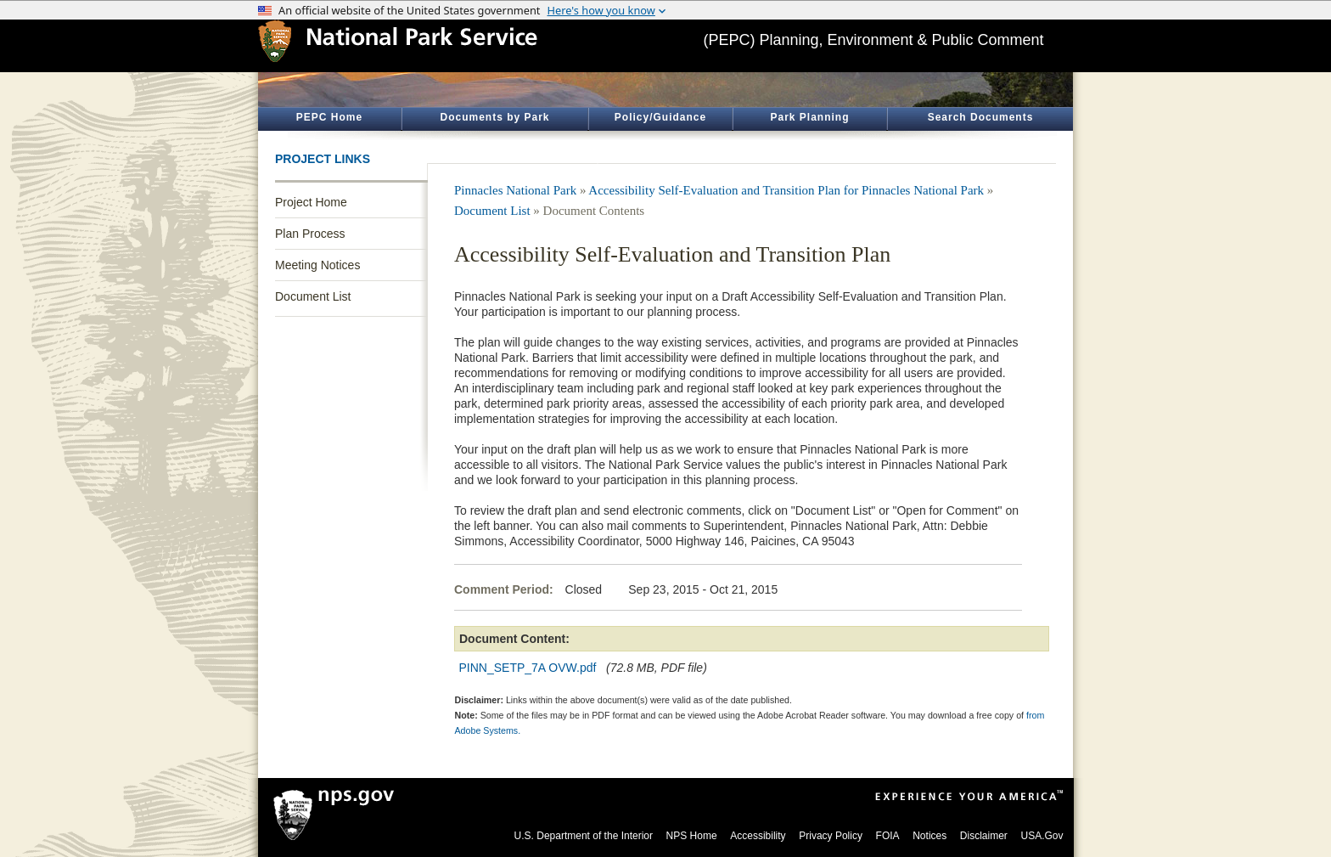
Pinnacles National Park (515, 190)
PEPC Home (329, 117)
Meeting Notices (317, 265)
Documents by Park (494, 117)
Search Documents (981, 117)
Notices (929, 836)
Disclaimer (984, 836)
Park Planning (809, 117)
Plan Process (310, 233)
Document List (313, 296)
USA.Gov (1041, 836)
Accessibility (757, 836)
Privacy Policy (830, 836)
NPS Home (691, 836)
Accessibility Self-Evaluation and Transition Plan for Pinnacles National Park (786, 190)
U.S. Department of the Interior (583, 836)
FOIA (888, 836)
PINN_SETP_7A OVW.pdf (528, 667)
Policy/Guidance (660, 117)
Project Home (311, 202)
